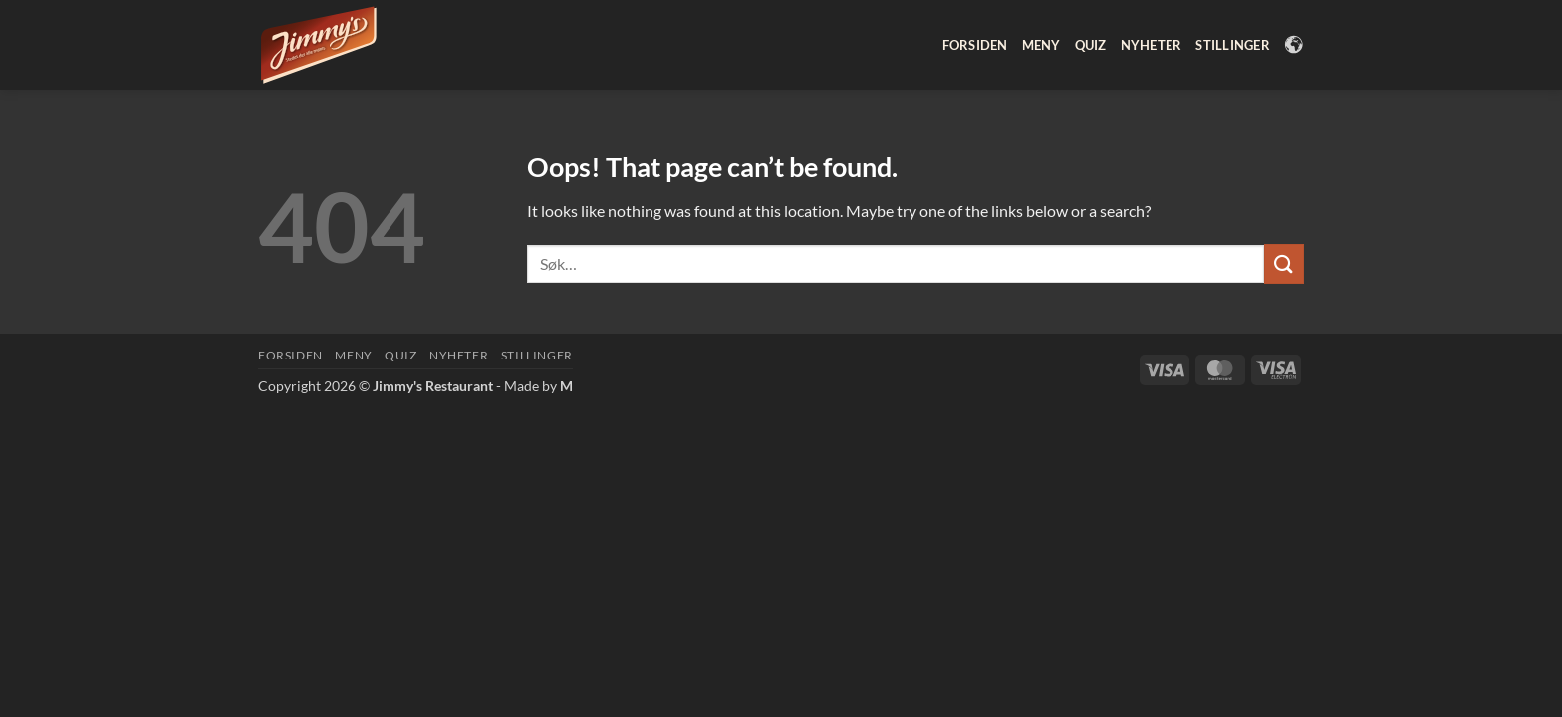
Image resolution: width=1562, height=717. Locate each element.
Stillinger (1232, 45)
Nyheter (1151, 45)
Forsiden (975, 45)
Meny (1041, 45)
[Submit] (1284, 263)
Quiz (1091, 45)
